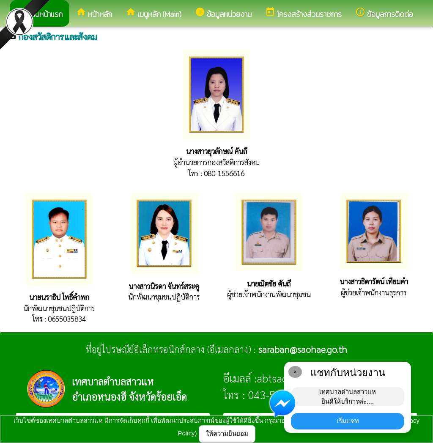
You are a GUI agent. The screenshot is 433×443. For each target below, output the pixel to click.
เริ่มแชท (348, 420)
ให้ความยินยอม (227, 433)
